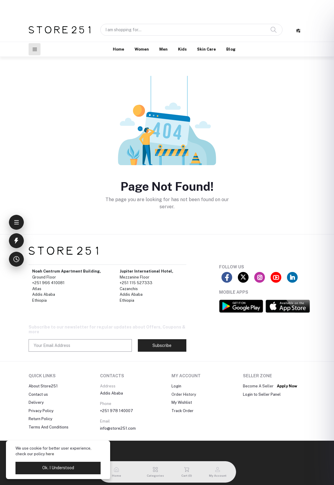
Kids (182, 49)
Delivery (36, 402)
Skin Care (206, 49)
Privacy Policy (41, 411)
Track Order (182, 411)
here (50, 454)
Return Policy (40, 419)
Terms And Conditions (48, 427)
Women (142, 49)
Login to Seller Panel (262, 394)
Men (163, 49)
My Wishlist (181, 402)
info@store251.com (118, 428)
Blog (230, 49)
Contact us (38, 394)
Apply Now (287, 386)
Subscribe (161, 345)
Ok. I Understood (58, 467)
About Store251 (43, 386)
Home (118, 49)
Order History (183, 394)
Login (176, 386)
